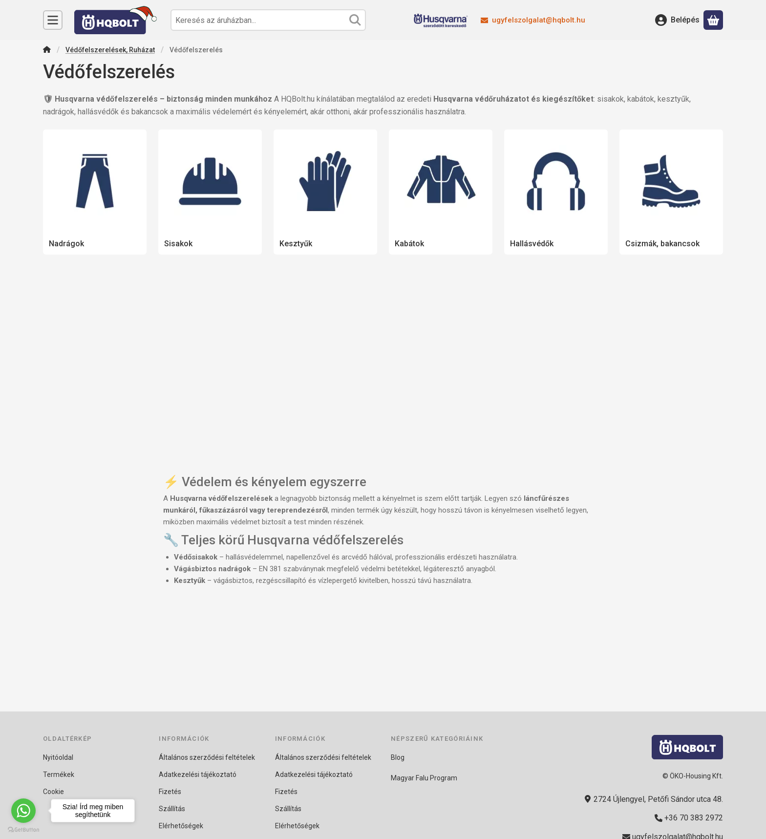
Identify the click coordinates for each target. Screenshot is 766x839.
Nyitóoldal (58, 757)
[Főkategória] (47, 50)
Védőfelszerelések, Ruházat (110, 50)
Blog (397, 757)
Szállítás (172, 809)
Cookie (53, 792)
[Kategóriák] (53, 20)
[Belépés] (677, 20)
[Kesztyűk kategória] (325, 192)
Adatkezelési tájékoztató (197, 774)
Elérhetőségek (181, 826)
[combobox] (268, 20)
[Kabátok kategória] (440, 192)
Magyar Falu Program (424, 778)
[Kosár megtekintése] (713, 20)
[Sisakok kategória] (210, 192)
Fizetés (170, 792)
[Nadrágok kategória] (95, 192)
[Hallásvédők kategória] (556, 192)
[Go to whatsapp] (23, 810)
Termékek (58, 774)
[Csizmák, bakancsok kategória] (671, 192)
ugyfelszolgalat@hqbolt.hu (538, 20)
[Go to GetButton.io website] (23, 829)
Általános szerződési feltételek (207, 757)
